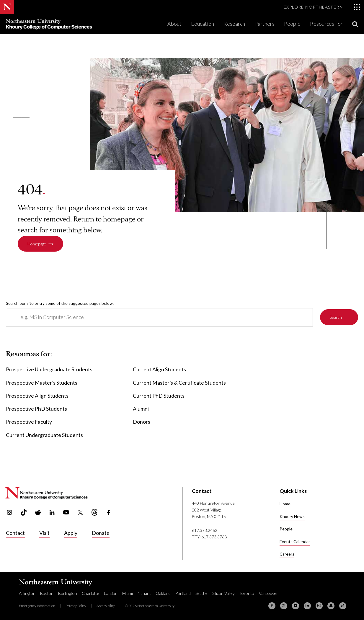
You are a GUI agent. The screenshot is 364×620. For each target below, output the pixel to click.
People (292, 23)
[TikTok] (342, 605)
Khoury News (292, 516)
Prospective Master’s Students (41, 383)
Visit (44, 533)
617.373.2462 (204, 530)
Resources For (326, 23)
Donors (141, 422)
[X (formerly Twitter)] (283, 605)
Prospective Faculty (29, 422)
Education (202, 23)
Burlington (67, 593)
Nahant (144, 593)
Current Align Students (159, 369)
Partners (264, 23)
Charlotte (90, 593)
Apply (70, 533)
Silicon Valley (223, 593)
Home (285, 503)
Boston (46, 593)
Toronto (246, 593)
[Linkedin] (307, 605)
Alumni (141, 409)
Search (336, 317)
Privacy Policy (76, 605)
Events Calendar (295, 541)
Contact (15, 533)
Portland (183, 593)
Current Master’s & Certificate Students (179, 383)
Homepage (36, 243)
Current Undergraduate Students (44, 435)
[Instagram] (319, 605)
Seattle (201, 593)
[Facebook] (271, 605)
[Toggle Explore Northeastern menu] (322, 7)
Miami (127, 593)
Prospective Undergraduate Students (49, 369)
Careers (287, 553)
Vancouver (268, 593)
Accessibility (106, 605)
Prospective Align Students (37, 396)
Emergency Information (37, 605)
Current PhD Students (159, 396)
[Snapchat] (330, 605)
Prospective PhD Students (36, 409)
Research (234, 23)
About (174, 23)
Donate (101, 533)
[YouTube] (295, 605)
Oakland (163, 593)
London (110, 593)
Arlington (27, 593)
